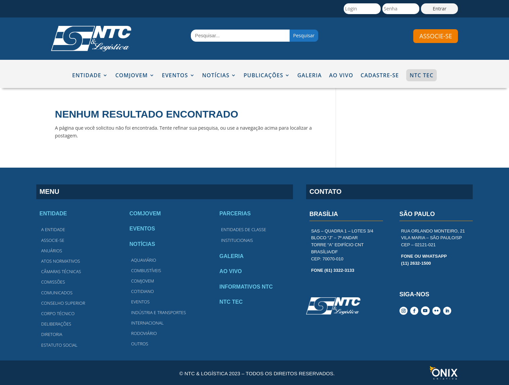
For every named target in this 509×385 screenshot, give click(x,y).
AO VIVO (341, 76)
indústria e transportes (158, 312)
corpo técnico (58, 313)
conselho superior (63, 303)
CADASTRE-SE (379, 76)
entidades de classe (243, 229)
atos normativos (60, 261)
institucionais (237, 240)
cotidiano (142, 291)
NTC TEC (421, 75)
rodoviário (144, 333)
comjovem (142, 281)
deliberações (56, 324)
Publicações (263, 76)
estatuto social (59, 345)
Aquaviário (143, 260)
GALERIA (309, 76)
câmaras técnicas (61, 271)
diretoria (51, 334)
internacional (147, 323)
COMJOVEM (131, 76)
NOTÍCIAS (215, 76)
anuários (51, 251)
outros (139, 344)
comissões (53, 282)
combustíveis (146, 270)
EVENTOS (175, 76)
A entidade (53, 229)
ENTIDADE (86, 76)
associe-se (435, 36)
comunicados (57, 293)
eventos (140, 302)
